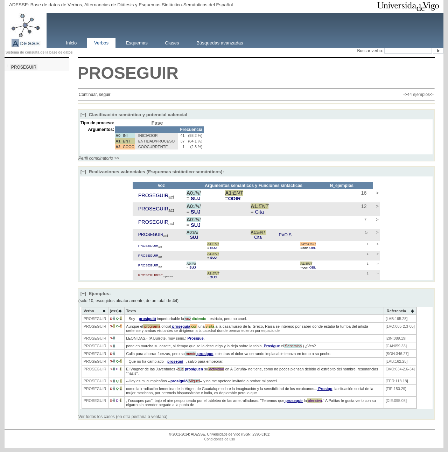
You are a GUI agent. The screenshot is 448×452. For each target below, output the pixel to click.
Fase (157, 123)
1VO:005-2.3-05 (400, 326)
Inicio (71, 42)
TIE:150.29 (396, 389)
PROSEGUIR (23, 67)
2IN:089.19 (396, 338)
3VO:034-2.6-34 (400, 369)
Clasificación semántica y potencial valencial (133, 114)
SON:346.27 (397, 354)
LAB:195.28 (396, 319)
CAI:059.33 (396, 346)
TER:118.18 (397, 381)
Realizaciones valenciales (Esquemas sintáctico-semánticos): (152, 171)
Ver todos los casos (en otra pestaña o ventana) (123, 416)
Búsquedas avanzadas (219, 42)
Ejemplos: (95, 293)
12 (362, 206)
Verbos (101, 42)
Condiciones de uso (219, 439)
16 (362, 193)
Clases (172, 42)
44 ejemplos (418, 94)
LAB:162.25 (396, 361)
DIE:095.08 (396, 400)
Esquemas (137, 42)
